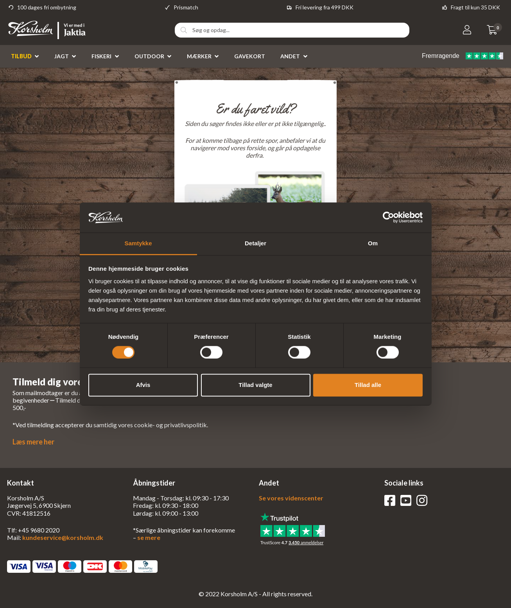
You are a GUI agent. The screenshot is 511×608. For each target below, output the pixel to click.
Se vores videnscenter (291, 498)
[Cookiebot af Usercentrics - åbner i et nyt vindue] (388, 217)
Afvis (143, 384)
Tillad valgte (255, 384)
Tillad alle (368, 384)
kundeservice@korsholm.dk (62, 537)
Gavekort (249, 56)
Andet (290, 56)
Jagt (61, 56)
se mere (148, 537)
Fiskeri (101, 56)
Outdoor (149, 56)
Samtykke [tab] (138, 243)
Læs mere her (33, 441)
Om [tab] (373, 243)
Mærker (199, 56)
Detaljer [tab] (255, 243)
